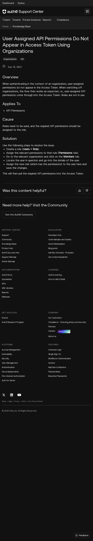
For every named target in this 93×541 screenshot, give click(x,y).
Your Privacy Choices (35, 401)
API (22, 59)
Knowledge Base (22, 26)
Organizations (9, 59)
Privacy (17, 401)
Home (6, 26)
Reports (47, 19)
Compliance (63, 19)
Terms (24, 401)
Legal (10, 401)
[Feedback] (82, 535)
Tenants (16, 19)
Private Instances (32, 19)
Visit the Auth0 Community (19, 214)
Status (4, 401)
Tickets (6, 19)
